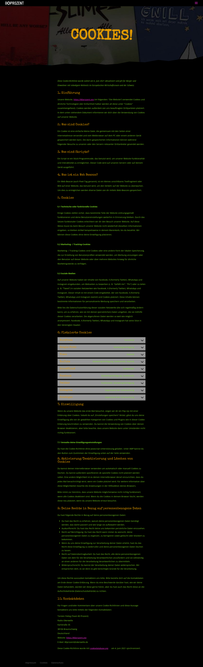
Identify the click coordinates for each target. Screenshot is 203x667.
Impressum (30, 662)
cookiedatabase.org (99, 648)
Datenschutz (57, 662)
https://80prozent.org (84, 99)
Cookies (44, 662)
